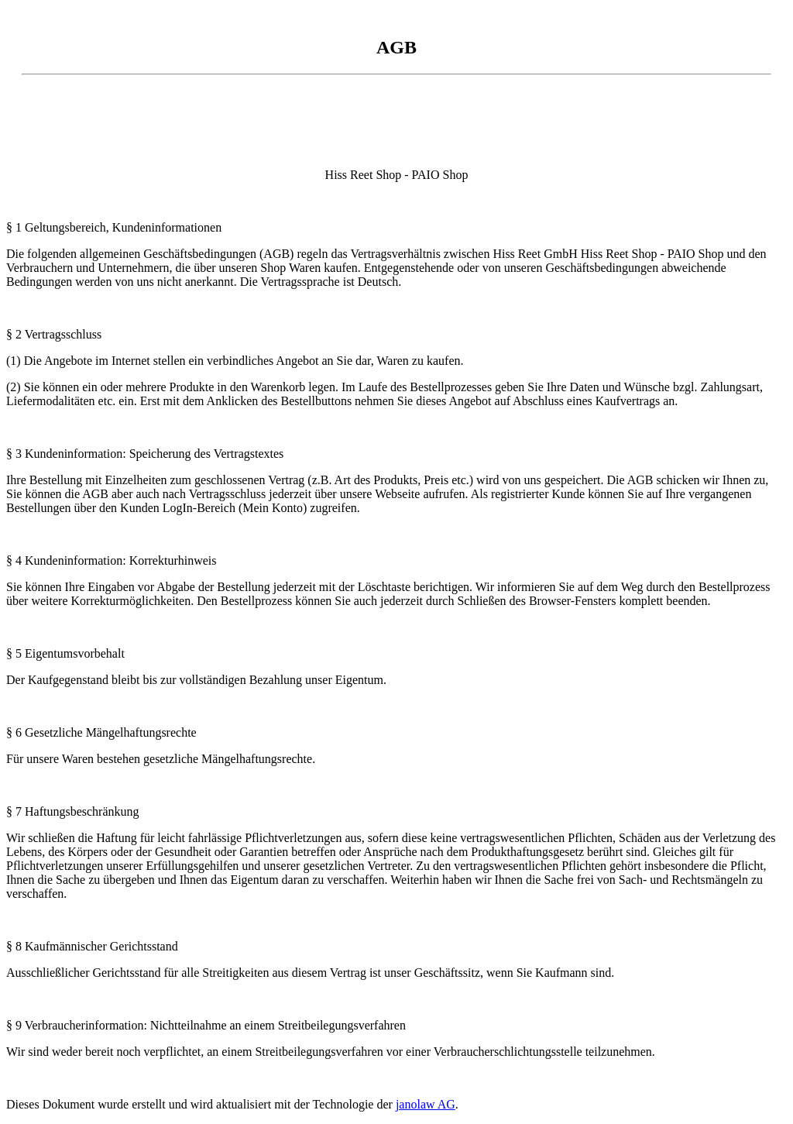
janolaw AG (425, 1104)
